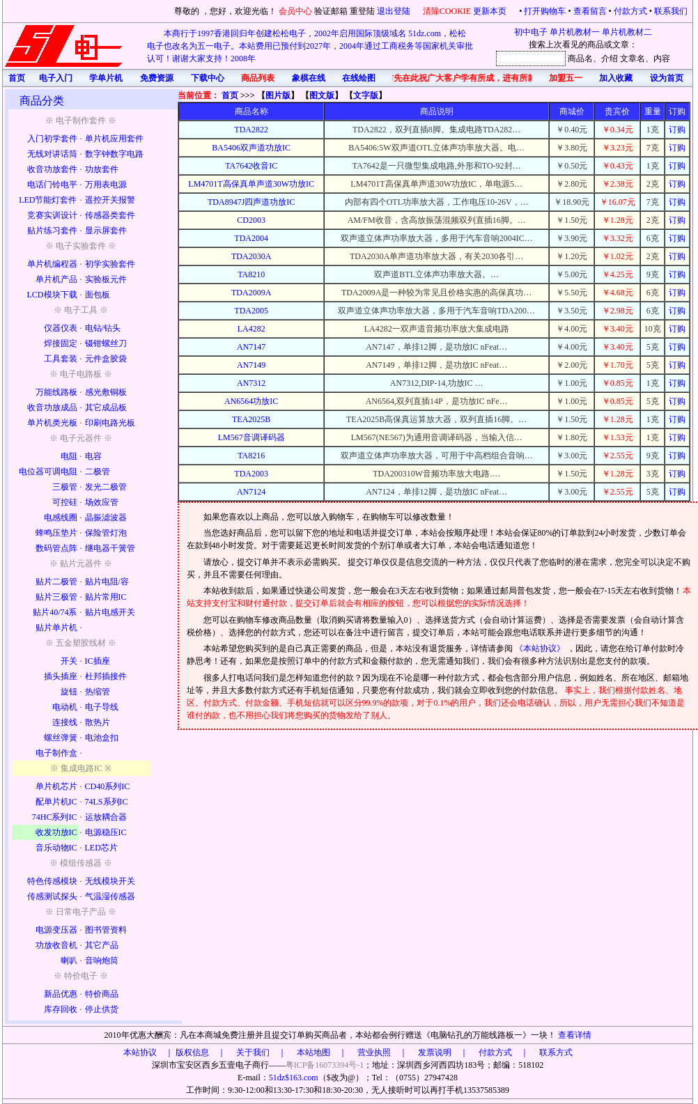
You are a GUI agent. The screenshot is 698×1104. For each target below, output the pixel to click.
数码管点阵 (56, 548)
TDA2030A (251, 256)
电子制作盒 (56, 753)
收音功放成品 (52, 407)
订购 (677, 129)
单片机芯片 (56, 786)
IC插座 (97, 661)
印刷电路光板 (110, 423)
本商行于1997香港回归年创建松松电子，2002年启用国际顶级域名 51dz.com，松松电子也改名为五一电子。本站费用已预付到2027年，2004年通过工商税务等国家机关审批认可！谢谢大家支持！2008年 (310, 46)
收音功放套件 (52, 169)
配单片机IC (56, 802)
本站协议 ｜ (148, 1052)
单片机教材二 (627, 32)
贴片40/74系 (55, 612)
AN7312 (251, 383)
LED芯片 (101, 848)
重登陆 (362, 11)
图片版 (277, 95)
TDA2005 (251, 311)
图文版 (321, 95)
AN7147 (251, 347)
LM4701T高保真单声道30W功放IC (251, 184)
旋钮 (69, 692)
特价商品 (101, 994)
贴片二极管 (56, 581)
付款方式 (630, 11)
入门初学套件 (52, 138)
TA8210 (251, 274)
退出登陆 (394, 11)
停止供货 (101, 1009)
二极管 (97, 471)
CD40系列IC (107, 786)
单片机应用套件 (114, 138)
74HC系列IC (54, 817)
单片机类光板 (52, 423)
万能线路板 (56, 392)
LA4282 (251, 329)
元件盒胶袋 (106, 359)
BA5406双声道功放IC (251, 148)
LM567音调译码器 (251, 437)
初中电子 (531, 32)
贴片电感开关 (110, 612)
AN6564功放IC (251, 401)
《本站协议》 (541, 648)
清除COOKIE (447, 11)
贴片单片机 (56, 627)
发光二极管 (106, 487)
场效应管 (101, 502)
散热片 (97, 722)
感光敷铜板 (106, 392)
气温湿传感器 (110, 896)
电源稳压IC (106, 832)
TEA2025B (251, 419)
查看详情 (574, 1035)
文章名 (632, 58)
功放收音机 (56, 945)
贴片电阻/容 (107, 581)
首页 (230, 95)
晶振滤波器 (106, 517)
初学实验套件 (110, 264)
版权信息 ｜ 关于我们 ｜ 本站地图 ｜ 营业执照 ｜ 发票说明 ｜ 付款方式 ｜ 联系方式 (374, 1052)
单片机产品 (56, 279)
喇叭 (69, 960)
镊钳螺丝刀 (106, 343)
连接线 (64, 722)
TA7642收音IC (251, 166)
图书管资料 (106, 930)
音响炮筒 (101, 960)
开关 (69, 661)
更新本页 (491, 11)
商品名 (580, 58)
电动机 (64, 707)
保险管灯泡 (106, 533)
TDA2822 (251, 129)
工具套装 (60, 359)
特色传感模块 (52, 881)
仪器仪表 (60, 328)
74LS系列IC (106, 802)
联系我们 (671, 11)
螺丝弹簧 (60, 738)
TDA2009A (251, 292)
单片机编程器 (52, 264)
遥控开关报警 (110, 200)
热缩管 (97, 692)
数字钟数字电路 (114, 154)
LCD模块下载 (52, 295)
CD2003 (251, 220)
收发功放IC (56, 832)
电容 (93, 456)
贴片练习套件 (52, 230)
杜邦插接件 (106, 676)
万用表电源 (106, 184)
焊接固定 (60, 343)
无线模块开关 (110, 881)
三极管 (64, 487)
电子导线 (101, 707)
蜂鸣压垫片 (56, 533)
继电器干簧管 (110, 548)
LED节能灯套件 (48, 200)
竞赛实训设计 (52, 215)
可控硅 (64, 502)
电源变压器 (56, 930)
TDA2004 (251, 238)
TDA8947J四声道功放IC (251, 202)
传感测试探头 (52, 896)
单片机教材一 (575, 32)
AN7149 (251, 365)
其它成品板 (106, 407)
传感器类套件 (110, 215)
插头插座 (60, 676)
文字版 (365, 95)
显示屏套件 (106, 230)
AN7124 (251, 492)
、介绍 (605, 58)
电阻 (69, 456)
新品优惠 (60, 994)
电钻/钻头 (103, 328)
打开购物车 (545, 11)
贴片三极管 (56, 597)
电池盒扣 (101, 738)
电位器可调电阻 (48, 471)
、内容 (657, 58)
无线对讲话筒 (52, 154)
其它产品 (101, 945)
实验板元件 (106, 279)
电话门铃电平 (52, 184)
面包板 (97, 295)
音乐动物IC (56, 848)
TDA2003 (251, 474)
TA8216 (251, 455)
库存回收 (60, 1009)
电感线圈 (60, 517)
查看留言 (590, 11)
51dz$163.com (293, 1077)
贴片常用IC (106, 597)
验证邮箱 (331, 11)
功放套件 (101, 169)
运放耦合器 (106, 817)
